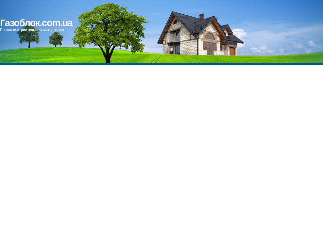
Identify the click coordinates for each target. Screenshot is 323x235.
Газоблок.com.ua (36, 22)
